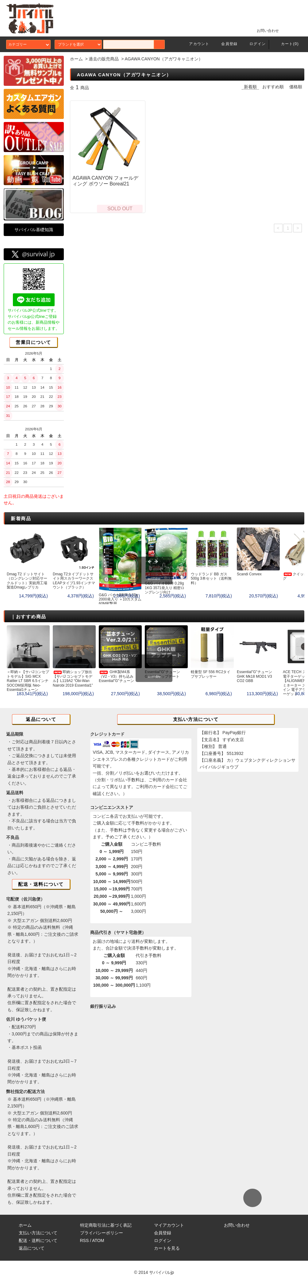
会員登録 (225, 44)
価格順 (295, 86)
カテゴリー (28, 44)
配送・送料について (38, 1240)
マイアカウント (169, 1225)
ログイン (254, 44)
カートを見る (167, 1248)
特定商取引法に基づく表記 (106, 1225)
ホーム (76, 58)
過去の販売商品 (104, 58)
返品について (31, 1248)
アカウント (195, 44)
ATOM (98, 1240)
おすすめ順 (273, 86)
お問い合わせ (264, 30)
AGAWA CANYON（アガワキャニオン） (164, 58)
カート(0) (286, 44)
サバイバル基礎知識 (33, 229)
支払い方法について (38, 1232)
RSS (84, 1240)
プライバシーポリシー (101, 1232)
